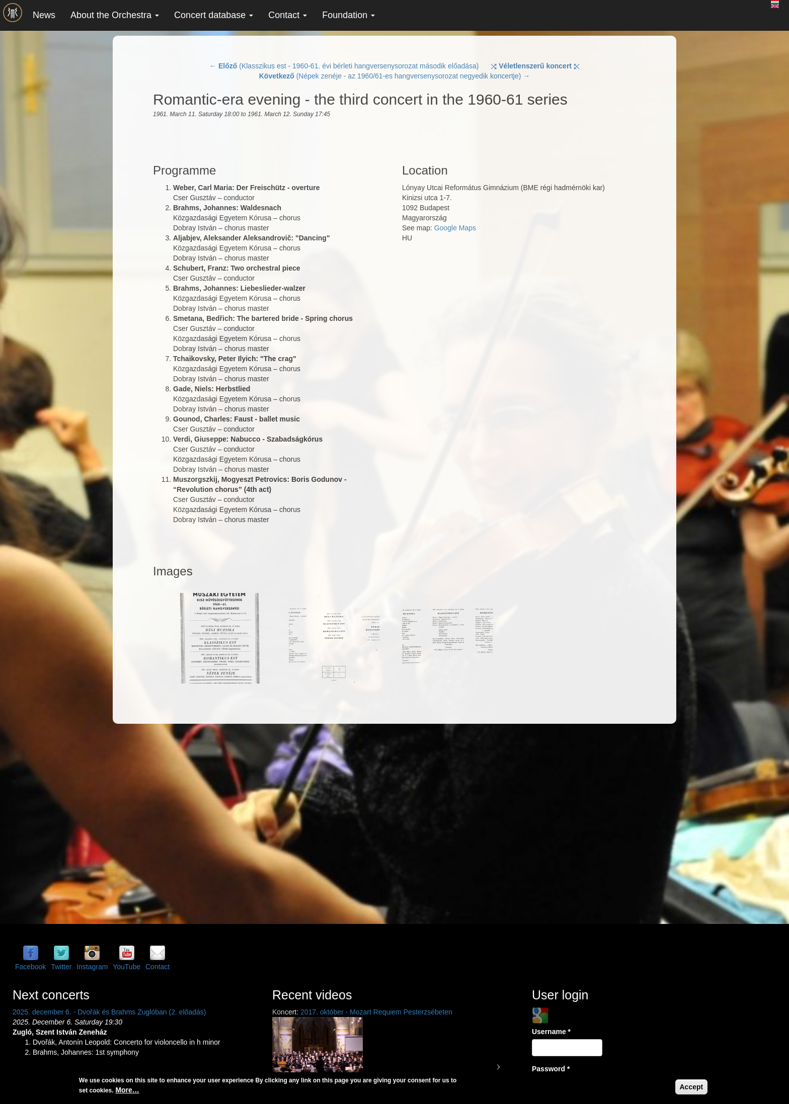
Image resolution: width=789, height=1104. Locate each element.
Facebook (30, 967)
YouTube (126, 967)
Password (551, 1069)
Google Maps (455, 228)
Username (551, 1032)
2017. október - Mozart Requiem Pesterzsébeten (376, 1012)
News (44, 15)
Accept (691, 1087)
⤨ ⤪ (535, 66)
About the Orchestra (114, 15)
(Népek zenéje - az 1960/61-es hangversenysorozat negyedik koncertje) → (394, 76)
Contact (287, 15)
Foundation (348, 15)
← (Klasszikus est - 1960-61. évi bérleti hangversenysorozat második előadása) (344, 66)
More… (127, 1090)
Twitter (61, 967)
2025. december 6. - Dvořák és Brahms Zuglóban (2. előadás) (109, 1012)
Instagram (92, 967)
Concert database (213, 15)
